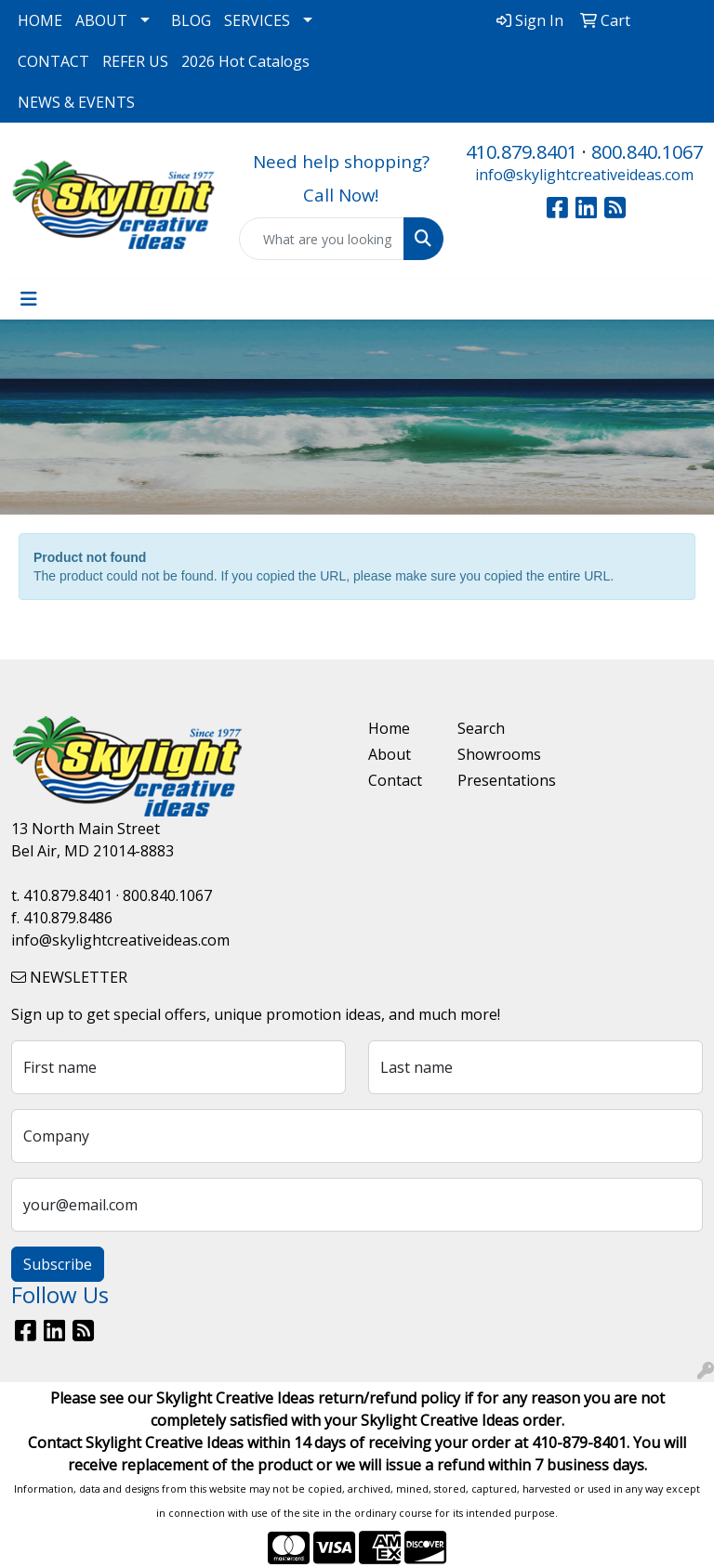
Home (389, 728)
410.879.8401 (521, 151)
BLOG (191, 20)
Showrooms (490, 754)
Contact (395, 780)
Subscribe (57, 1264)
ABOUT (101, 20)
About (389, 754)
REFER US (135, 61)
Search (481, 728)
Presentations (490, 780)
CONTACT (53, 61)
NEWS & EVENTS (76, 102)
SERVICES (257, 20)
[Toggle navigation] (28, 299)
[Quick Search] (322, 238)
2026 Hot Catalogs (245, 61)
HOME (40, 20)
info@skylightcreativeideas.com (584, 174)
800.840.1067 (647, 151)
